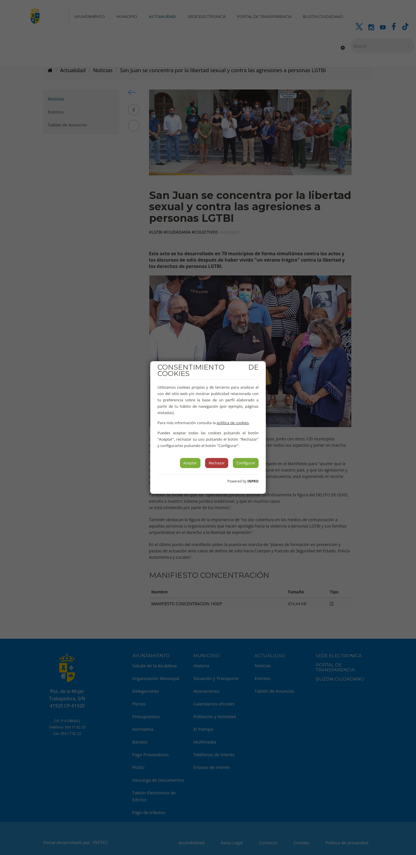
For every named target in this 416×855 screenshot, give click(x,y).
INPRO (253, 481)
